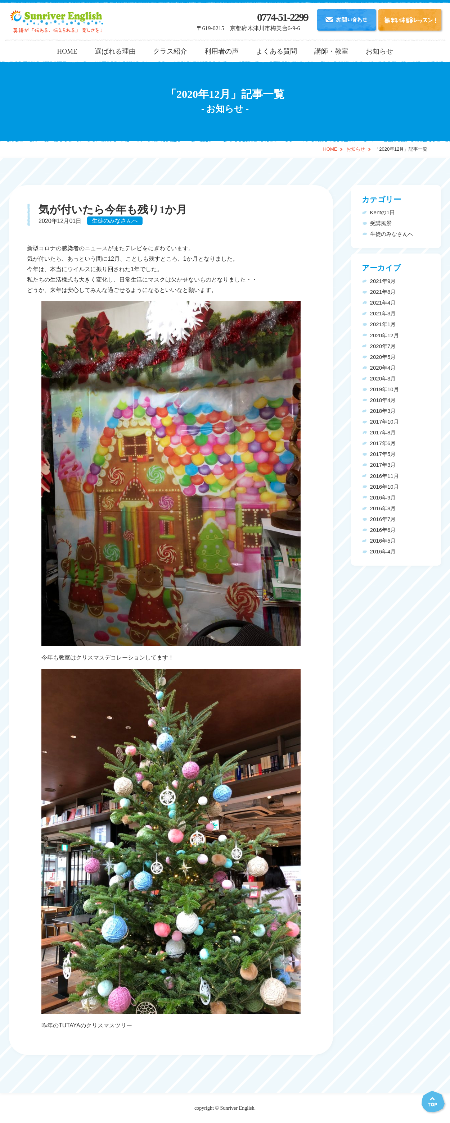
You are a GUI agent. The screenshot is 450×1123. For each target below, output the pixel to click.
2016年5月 (383, 541)
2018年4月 (383, 400)
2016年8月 (383, 508)
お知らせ (379, 51)
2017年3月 (383, 465)
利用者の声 (221, 51)
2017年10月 (384, 422)
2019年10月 (384, 389)
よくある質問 (276, 51)
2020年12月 (384, 335)
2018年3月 (383, 411)
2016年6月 (383, 530)
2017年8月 (383, 432)
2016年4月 (383, 551)
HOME (67, 51)
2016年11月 (384, 476)
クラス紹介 (170, 51)
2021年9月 (383, 281)
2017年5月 (383, 454)
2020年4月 (383, 368)
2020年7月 (383, 346)
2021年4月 (383, 303)
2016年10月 (384, 487)
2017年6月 (383, 443)
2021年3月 (383, 313)
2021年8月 (383, 292)
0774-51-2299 (282, 17)
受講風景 (381, 223)
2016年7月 (383, 519)
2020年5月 (383, 357)
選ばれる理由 (115, 51)
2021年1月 (383, 324)
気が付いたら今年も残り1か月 (113, 210)
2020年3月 (383, 378)
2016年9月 (383, 497)
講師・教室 (331, 51)
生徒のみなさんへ (115, 221)
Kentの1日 (382, 212)
